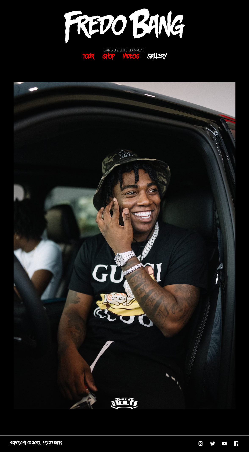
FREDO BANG (52, 443)
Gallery (157, 56)
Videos (131, 56)
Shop (109, 56)
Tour (88, 56)
